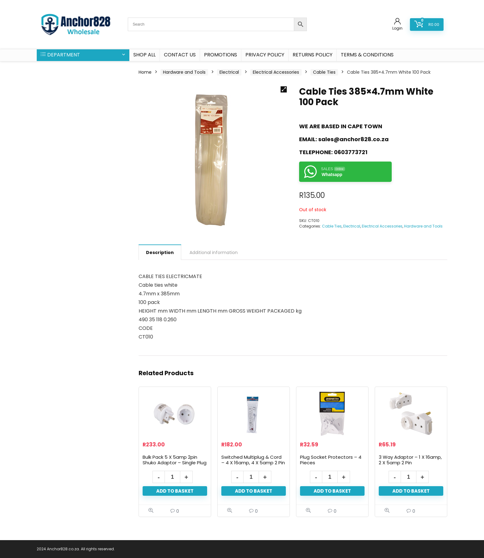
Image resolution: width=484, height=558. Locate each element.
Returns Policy (312, 54)
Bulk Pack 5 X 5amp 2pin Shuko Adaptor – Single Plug (175, 460)
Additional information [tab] (214, 252)
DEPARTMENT (60, 54)
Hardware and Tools (184, 72)
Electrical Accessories (276, 72)
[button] (284, 89)
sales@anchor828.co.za (353, 139)
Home (145, 72)
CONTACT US (180, 54)
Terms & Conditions (367, 54)
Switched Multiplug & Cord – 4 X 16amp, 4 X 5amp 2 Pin (253, 460)
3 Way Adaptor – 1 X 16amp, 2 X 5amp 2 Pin (410, 460)
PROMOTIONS (220, 54)
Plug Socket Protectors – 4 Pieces (330, 460)
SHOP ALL (144, 54)
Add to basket (175, 491)
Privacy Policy (264, 54)
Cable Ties (324, 72)
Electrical (229, 72)
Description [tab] (160, 252)
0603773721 (350, 152)
